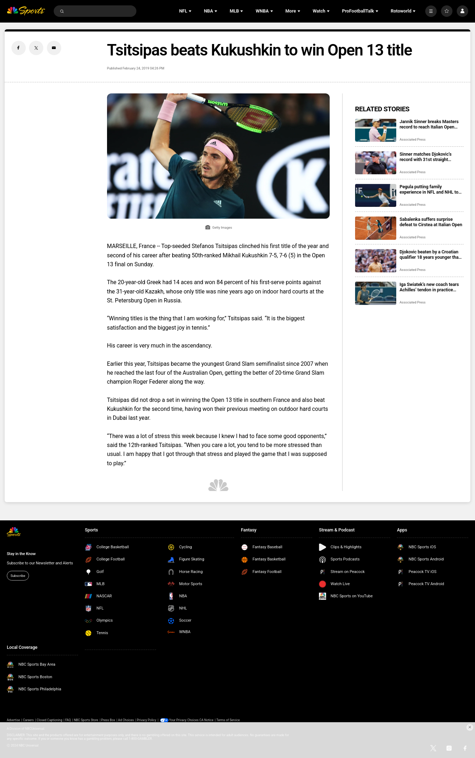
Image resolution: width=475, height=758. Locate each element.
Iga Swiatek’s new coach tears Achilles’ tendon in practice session (429, 287)
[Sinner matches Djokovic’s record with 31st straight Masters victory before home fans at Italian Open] (375, 163)
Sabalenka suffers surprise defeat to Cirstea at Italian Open (430, 222)
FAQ (68, 720)
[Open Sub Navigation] (191, 11)
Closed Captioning (49, 720)
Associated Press (412, 139)
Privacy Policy (146, 720)
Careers (28, 720)
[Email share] (54, 48)
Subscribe (17, 576)
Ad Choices (126, 720)
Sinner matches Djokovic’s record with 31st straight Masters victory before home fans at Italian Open (427, 156)
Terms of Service (228, 720)
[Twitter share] (36, 48)
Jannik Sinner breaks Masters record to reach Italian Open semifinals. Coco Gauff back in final (429, 124)
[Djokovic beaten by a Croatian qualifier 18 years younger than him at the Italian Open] (375, 260)
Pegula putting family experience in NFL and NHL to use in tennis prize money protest (428, 189)
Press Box (108, 720)
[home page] (26, 11)
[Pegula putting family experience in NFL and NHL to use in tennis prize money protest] (375, 195)
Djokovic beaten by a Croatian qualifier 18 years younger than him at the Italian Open (430, 254)
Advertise (13, 720)
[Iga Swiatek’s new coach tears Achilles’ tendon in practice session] (375, 293)
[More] (431, 11)
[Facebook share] (18, 48)
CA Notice (206, 720)
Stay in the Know (21, 554)
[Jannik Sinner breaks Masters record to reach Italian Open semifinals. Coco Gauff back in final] (375, 130)
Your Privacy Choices (184, 720)
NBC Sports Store (86, 720)
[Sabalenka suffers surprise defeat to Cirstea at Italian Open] (375, 228)
